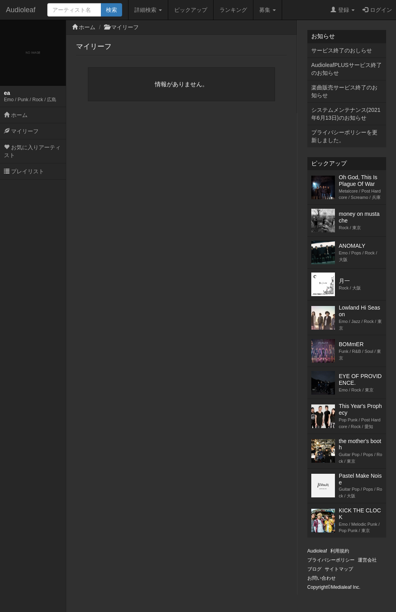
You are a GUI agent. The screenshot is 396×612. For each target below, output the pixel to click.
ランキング (233, 10)
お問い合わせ (321, 578)
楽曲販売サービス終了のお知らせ (344, 91)
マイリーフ (21, 131)
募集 (267, 10)
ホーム (16, 115)
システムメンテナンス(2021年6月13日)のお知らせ (346, 114)
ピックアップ (190, 10)
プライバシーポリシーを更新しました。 (344, 136)
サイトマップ (339, 569)
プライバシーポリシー (331, 560)
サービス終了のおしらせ (341, 50)
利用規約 (339, 551)
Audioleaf (20, 10)
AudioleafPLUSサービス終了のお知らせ (346, 69)
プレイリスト (24, 171)
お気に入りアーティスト (32, 151)
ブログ (314, 569)
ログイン (377, 10)
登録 (343, 10)
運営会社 (367, 560)
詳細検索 (148, 10)
